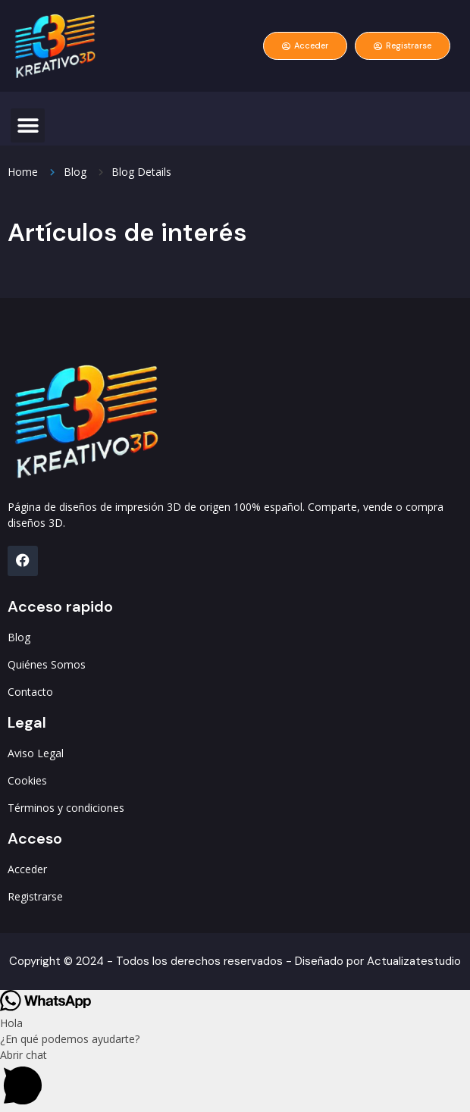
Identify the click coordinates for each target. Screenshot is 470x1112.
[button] (28, 125)
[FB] (23, 561)
